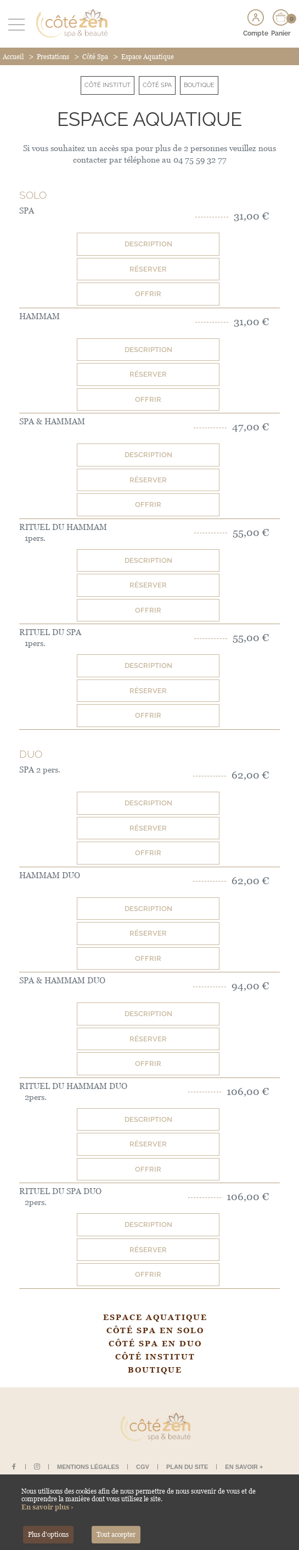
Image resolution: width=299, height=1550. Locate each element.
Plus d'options (48, 1535)
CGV (142, 1466)
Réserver (148, 269)
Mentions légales (88, 1466)
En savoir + (244, 1466)
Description (148, 244)
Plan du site (187, 1466)
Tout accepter (116, 1535)
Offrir (148, 294)
